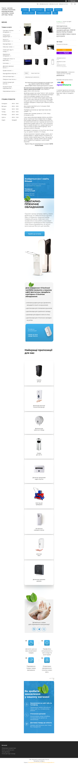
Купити (64, 50)
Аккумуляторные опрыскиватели (7, 87)
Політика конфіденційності (48, 762)
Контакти (58, 10)
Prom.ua (47, 759)
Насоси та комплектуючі (6, 40)
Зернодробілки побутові (9, 73)
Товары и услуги (7, 27)
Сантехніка (6, 63)
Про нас (49, 10)
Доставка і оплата (28, 13)
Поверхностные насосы (9, 79)
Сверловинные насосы (9, 91)
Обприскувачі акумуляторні (6, 35)
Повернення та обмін (43, 13)
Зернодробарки (7, 44)
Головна (25, 10)
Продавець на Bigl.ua (39, 761)
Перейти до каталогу (34, 234)
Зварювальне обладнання (6, 55)
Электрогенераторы (8, 76)
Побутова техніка (7, 47)
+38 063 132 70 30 (29, 193)
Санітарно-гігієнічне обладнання (8, 31)
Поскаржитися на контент (34, 762)
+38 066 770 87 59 (29, 195)
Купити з (64, 53)
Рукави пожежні (7, 70)
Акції (55, 13)
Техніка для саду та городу (8, 753)
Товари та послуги (36, 10)
